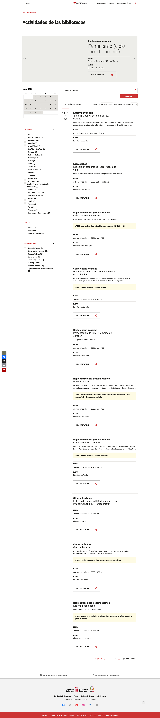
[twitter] (70, 705)
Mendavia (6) (32, 178)
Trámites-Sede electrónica (62, 696)
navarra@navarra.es (112, 715)
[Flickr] (96, 705)
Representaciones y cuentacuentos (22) (40, 269)
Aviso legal (93, 699)
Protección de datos (80, 699)
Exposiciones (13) (34, 257)
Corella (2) (31, 161)
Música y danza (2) (35, 263)
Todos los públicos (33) (36, 233)
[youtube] (76, 705)
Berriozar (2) (32, 152)
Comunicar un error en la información (53, 675)
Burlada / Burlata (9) (35, 155)
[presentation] (25, 58)
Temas (76, 696)
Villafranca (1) (33, 210)
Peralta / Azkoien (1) (35, 195)
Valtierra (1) (32, 204)
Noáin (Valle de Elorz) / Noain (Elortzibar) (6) (38, 185)
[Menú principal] (26, 3)
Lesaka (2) (31, 175)
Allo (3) (30, 134)
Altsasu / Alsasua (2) (35, 137)
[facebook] (63, 705)
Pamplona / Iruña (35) (36, 192)
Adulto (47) (32, 227)
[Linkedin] (90, 705)
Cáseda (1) (32, 166)
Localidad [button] (39, 129)
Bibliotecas (29, 12)
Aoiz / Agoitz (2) (33, 140)
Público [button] (39, 222)
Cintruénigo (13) (34, 158)
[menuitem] (101, 3)
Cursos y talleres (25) (35, 254)
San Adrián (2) (33, 198)
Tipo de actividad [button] (39, 243)
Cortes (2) (31, 164)
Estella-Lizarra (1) (34, 169)
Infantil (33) (32, 230)
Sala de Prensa (101, 696)
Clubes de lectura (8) (35, 248)
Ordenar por (96, 104)
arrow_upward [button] (143, 702)
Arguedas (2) (32, 143)
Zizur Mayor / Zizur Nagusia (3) (39, 213)
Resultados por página (122, 104)
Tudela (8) (31, 201)
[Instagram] (83, 705)
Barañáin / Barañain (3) (36, 149)
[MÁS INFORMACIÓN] (102, 75)
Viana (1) (31, 207)
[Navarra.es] (80, 2)
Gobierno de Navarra (87, 696)
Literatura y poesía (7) (36, 260)
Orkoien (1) (32, 189)
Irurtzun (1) (32, 172)
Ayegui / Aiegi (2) (34, 146)
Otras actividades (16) (36, 266)
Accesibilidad (68, 699)
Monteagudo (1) (33, 181)
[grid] (40, 104)
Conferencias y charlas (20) (38, 251)
